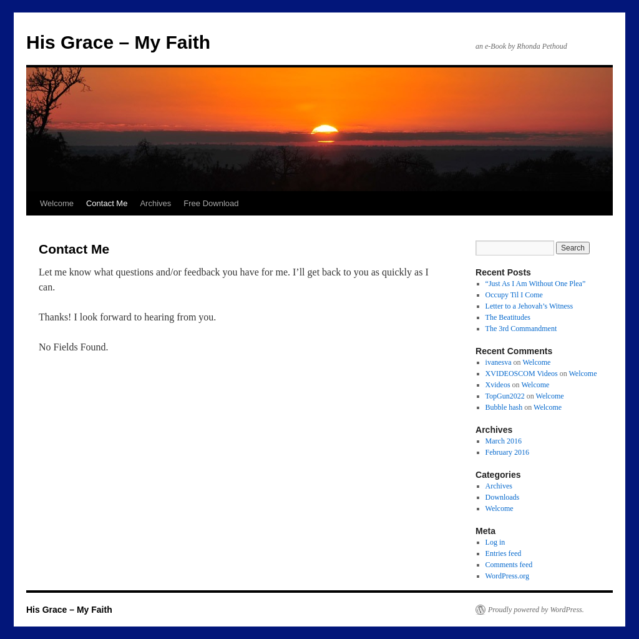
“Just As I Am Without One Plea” (535, 283)
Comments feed (509, 564)
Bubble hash (504, 407)
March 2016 (503, 441)
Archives (155, 203)
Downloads (502, 497)
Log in (495, 542)
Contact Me (106, 203)
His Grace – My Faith (118, 42)
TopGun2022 (505, 396)
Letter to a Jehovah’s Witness (529, 306)
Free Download (210, 203)
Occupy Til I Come (514, 294)
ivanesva (498, 362)
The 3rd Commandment (521, 328)
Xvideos (497, 384)
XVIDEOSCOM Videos (521, 373)
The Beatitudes (507, 317)
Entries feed (503, 553)
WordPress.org (507, 576)
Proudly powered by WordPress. (536, 609)
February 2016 (507, 452)
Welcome (57, 203)
